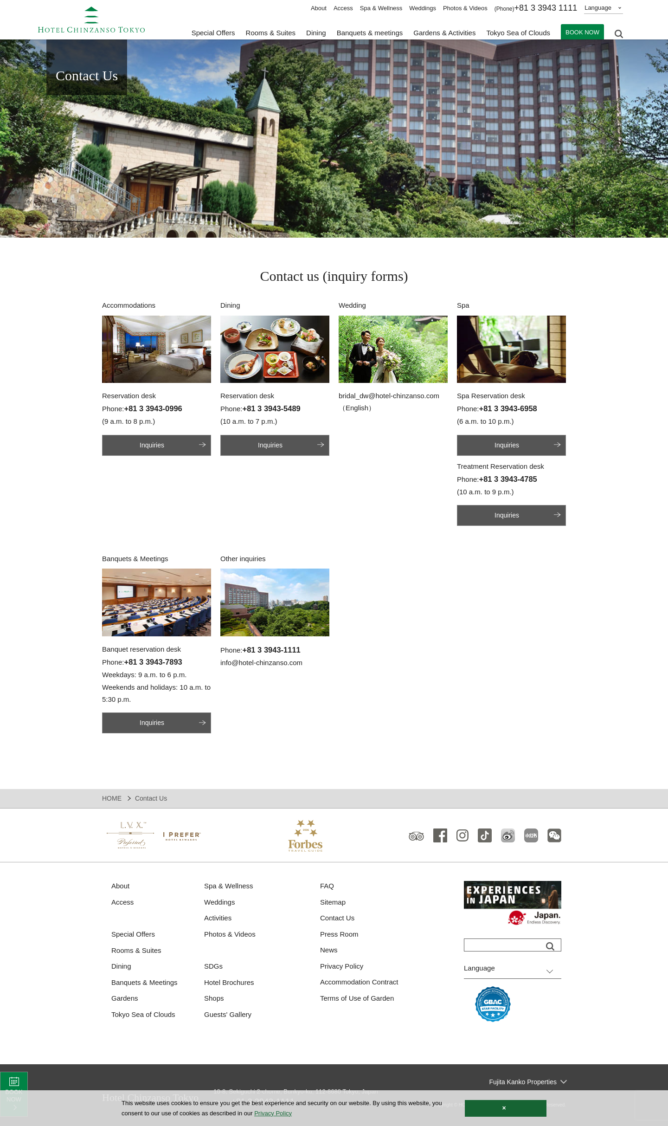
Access (343, 8)
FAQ (327, 886)
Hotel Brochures (229, 982)
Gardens (124, 998)
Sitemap (333, 902)
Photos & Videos (465, 8)
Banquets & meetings (370, 33)
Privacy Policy (341, 966)
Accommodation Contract (359, 982)
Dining (121, 966)
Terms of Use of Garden (357, 998)
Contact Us (337, 918)
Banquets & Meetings (144, 982)
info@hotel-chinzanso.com (261, 663)
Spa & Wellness (381, 8)
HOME (112, 798)
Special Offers (213, 33)
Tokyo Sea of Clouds (518, 33)
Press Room (339, 934)
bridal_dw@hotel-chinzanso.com (389, 396)
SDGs (213, 966)
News (329, 950)
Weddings (422, 8)
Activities (217, 918)
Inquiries (152, 445)
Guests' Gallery (227, 1014)
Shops (214, 998)
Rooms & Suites (136, 950)
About (319, 8)
